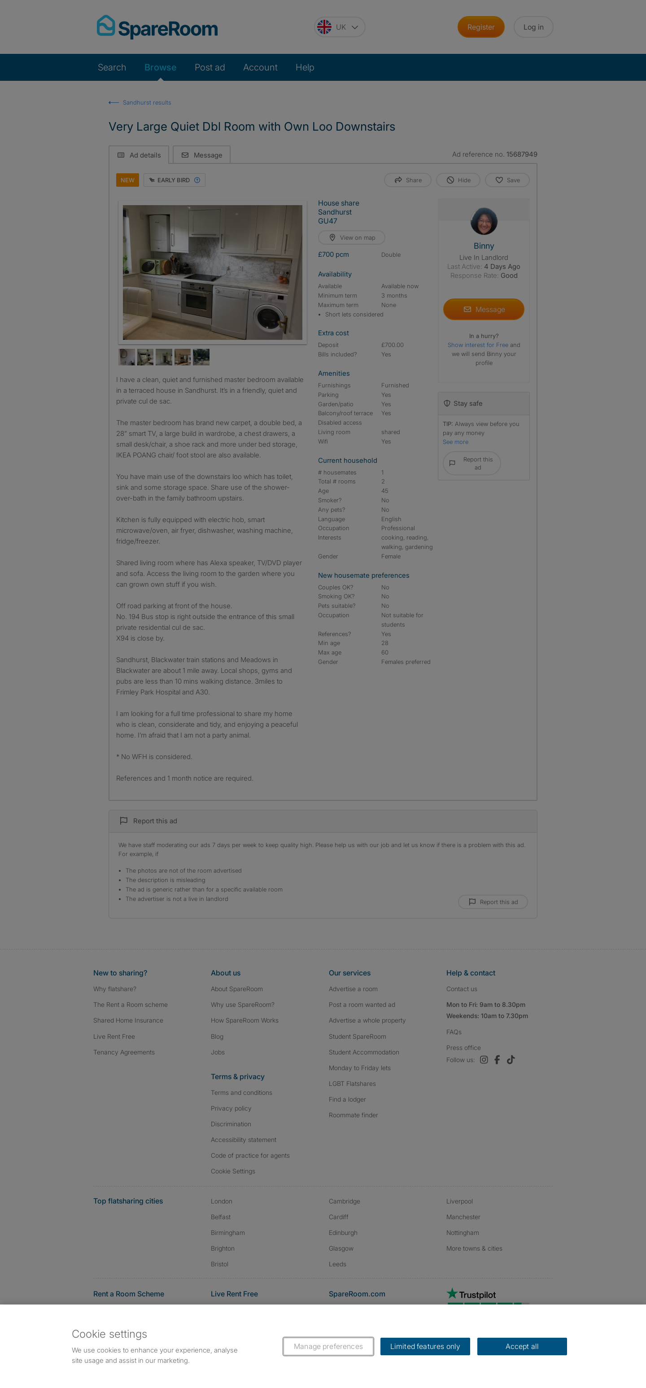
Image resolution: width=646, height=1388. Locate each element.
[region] (323, 1346)
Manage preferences (328, 1346)
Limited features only (425, 1346)
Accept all (522, 1346)
